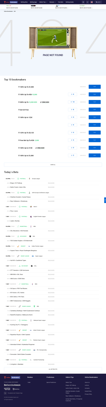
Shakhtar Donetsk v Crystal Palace (20, 197)
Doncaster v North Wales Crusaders (20, 354)
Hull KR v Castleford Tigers (18, 260)
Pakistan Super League (37, 340)
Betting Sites (24, 2)
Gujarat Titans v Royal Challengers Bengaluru (23, 250)
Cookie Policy (88, 391)
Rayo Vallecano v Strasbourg (18, 201)
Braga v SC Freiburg (16, 183)
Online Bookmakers (8, 11)
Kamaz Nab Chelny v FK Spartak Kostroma (74, 399)
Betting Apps (33, 2)
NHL (32, 236)
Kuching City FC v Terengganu (19, 325)
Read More (51, 183)
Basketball (22, 226)
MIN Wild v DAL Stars (16, 274)
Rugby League (23, 256)
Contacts (87, 388)
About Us (87, 382)
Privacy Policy (88, 394)
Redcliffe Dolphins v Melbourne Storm (21, 315)
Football (21, 179)
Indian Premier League (35, 246)
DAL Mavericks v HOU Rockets (19, 231)
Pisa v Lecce (14, 211)
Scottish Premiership (37, 360)
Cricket (21, 246)
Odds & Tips (43, 2)
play (95, 86)
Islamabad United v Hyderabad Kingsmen (22, 344)
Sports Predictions (51, 382)
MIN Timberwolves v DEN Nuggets (20, 301)
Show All (53, 164)
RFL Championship (40, 350)
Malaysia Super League (37, 320)
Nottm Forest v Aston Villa (18, 187)
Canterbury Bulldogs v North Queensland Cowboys (25, 311)
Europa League (34, 179)
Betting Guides (70, 2)
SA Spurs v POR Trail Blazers (18, 288)
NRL (36, 306)
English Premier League (38, 216)
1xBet (28, 382)
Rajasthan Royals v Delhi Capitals (20, 334)
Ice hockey (21, 236)
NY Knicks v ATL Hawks (17, 292)
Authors (87, 385)
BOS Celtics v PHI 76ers (17, 297)
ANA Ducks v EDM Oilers (17, 278)
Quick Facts (83, 86)
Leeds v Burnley (15, 221)
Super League (37, 256)
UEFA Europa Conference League (39, 193)
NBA (33, 226)
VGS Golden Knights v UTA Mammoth (21, 240)
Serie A (33, 207)
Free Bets (60, 2)
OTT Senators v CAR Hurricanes (19, 270)
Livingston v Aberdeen (16, 364)
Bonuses (53, 2)
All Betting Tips (53, 369)
